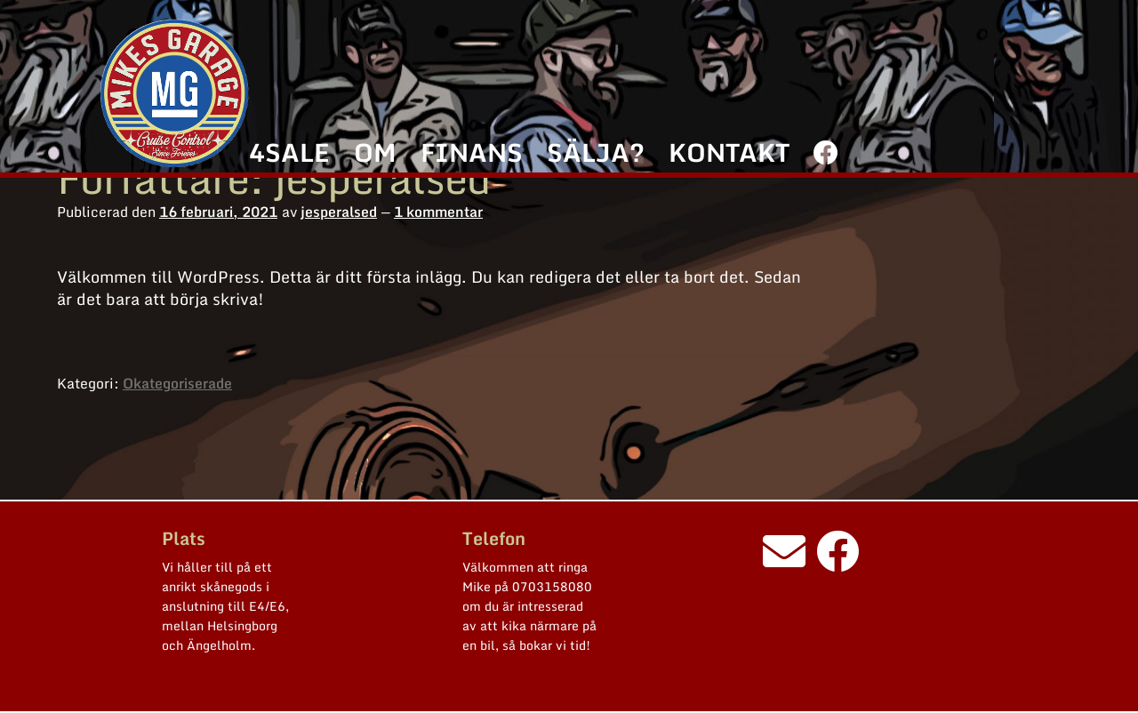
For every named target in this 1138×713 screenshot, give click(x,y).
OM (375, 152)
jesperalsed (339, 211)
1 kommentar (438, 211)
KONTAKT (729, 152)
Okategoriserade (177, 383)
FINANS (472, 152)
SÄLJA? (596, 152)
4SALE (289, 152)
